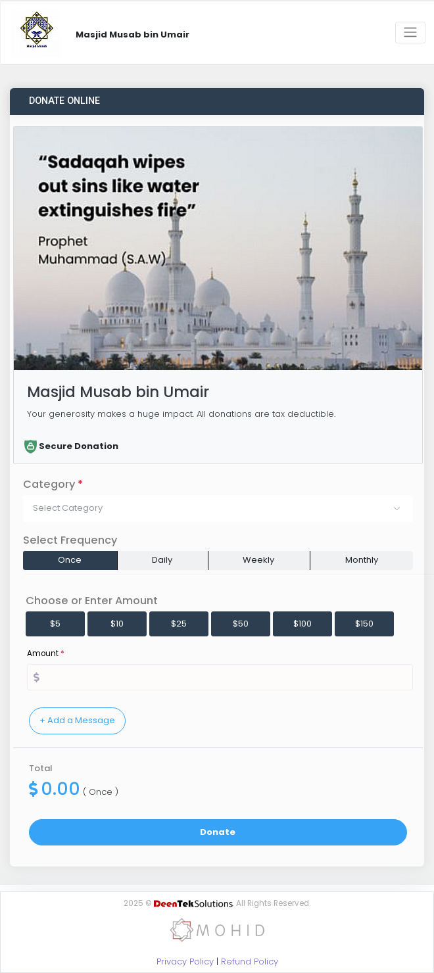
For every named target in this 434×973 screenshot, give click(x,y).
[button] (218, 508)
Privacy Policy (185, 961)
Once (70, 560)
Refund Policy (249, 961)
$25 (179, 623)
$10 (117, 623)
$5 (55, 623)
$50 (241, 623)
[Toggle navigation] (410, 32)
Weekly (258, 560)
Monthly (361, 560)
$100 (302, 623)
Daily (162, 560)
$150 (364, 623)
